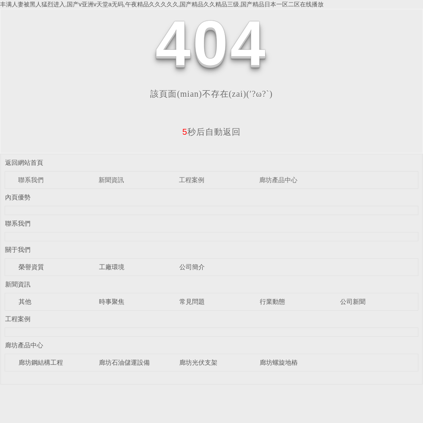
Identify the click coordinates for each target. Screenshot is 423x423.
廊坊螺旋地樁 (279, 362)
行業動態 (272, 301)
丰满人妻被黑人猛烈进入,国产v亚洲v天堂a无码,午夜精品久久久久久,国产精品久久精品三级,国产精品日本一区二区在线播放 (162, 4)
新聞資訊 (111, 179)
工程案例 (191, 179)
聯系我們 (31, 179)
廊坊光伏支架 (198, 362)
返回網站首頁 (24, 162)
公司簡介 (192, 266)
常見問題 (192, 301)
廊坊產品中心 (278, 179)
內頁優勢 (17, 197)
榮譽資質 (31, 266)
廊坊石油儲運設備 (124, 362)
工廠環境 (111, 266)
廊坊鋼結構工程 (41, 362)
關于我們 (17, 249)
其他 (25, 301)
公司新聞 (352, 301)
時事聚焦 (111, 301)
